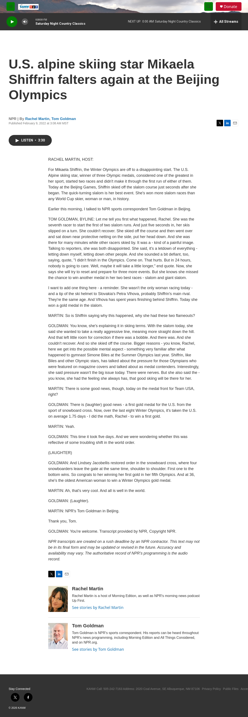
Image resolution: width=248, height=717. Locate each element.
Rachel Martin (37, 119)
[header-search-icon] (208, 6)
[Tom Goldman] (58, 636)
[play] (11, 21)
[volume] (25, 22)
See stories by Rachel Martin (98, 607)
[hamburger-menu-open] (10, 6)
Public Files (230, 689)
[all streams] (226, 21)
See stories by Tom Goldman (98, 649)
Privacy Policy (211, 689)
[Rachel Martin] (58, 599)
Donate (230, 6)
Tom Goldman (64, 119)
